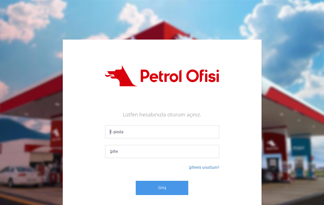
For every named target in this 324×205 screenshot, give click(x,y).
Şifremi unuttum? (204, 167)
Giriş (162, 187)
